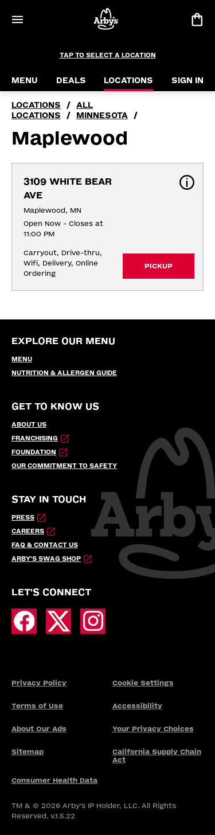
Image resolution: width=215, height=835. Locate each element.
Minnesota (102, 115)
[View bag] (197, 19)
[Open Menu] (17, 19)
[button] (186, 182)
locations (36, 105)
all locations (52, 110)
